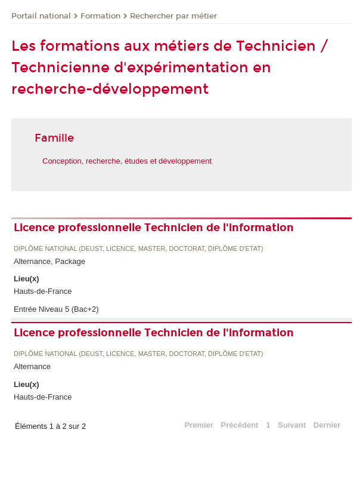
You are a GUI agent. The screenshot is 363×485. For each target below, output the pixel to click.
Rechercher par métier (173, 16)
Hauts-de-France (43, 291)
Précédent (240, 424)
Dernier (327, 424)
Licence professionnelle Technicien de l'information (154, 227)
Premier (198, 424)
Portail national (41, 16)
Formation (100, 16)
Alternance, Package (49, 261)
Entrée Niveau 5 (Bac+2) (56, 309)
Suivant (292, 424)
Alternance (32, 366)
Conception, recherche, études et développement (127, 160)
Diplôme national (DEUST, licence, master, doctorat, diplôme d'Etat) (138, 248)
